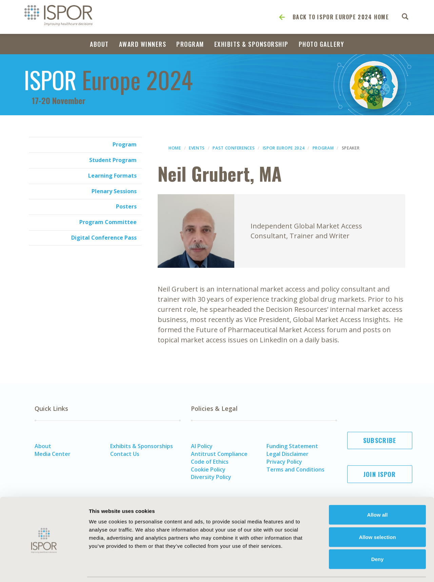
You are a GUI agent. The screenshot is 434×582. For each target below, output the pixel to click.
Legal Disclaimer (288, 454)
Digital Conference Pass (104, 237)
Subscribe (379, 440)
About (99, 44)
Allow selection (377, 515)
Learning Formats (112, 175)
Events (197, 148)
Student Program (113, 160)
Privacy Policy (284, 461)
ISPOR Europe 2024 (284, 148)
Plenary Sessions (114, 191)
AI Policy (202, 446)
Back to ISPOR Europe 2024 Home (341, 17)
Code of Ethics (210, 461)
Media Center (53, 454)
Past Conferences (234, 148)
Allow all (377, 493)
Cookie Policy (208, 469)
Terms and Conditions (295, 469)
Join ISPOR (379, 474)
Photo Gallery (321, 44)
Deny (377, 537)
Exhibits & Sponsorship (251, 44)
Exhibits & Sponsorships (141, 446)
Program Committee (108, 222)
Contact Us (124, 454)
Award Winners (142, 44)
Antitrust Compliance (219, 454)
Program (190, 44)
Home (175, 148)
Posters (126, 206)
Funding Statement (292, 446)
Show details (374, 568)
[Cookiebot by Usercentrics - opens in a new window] (44, 569)
